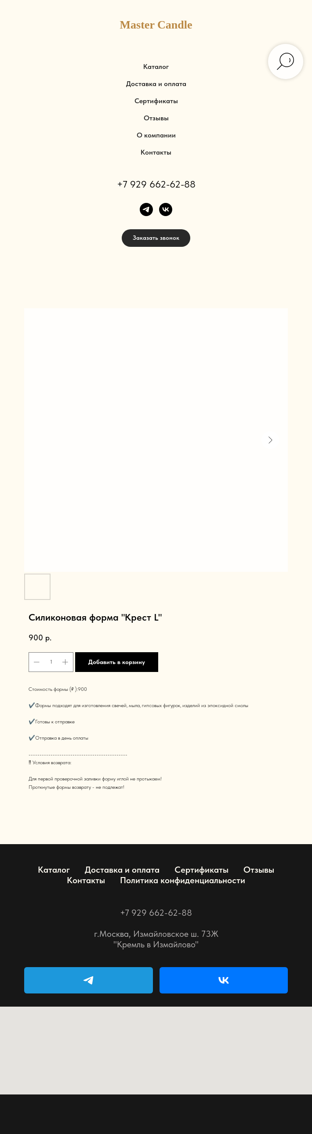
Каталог (156, 66)
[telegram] (146, 209)
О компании (156, 135)
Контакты (156, 152)
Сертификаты (156, 101)
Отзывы (156, 118)
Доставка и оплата (156, 83)
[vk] (165, 209)
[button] (156, 238)
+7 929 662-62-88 (156, 184)
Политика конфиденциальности (182, 880)
